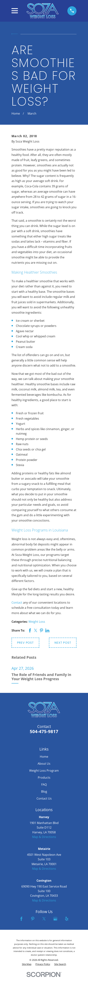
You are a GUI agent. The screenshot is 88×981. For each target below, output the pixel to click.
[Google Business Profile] (55, 919)
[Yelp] (67, 919)
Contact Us (44, 798)
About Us (44, 764)
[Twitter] (44, 919)
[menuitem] (26, 964)
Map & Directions (44, 837)
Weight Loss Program (44, 771)
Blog (44, 791)
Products (44, 778)
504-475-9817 (44, 731)
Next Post (62, 643)
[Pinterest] (33, 919)
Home (44, 757)
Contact (17, 602)
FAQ (44, 784)
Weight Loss (36, 622)
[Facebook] (21, 919)
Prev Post (25, 643)
